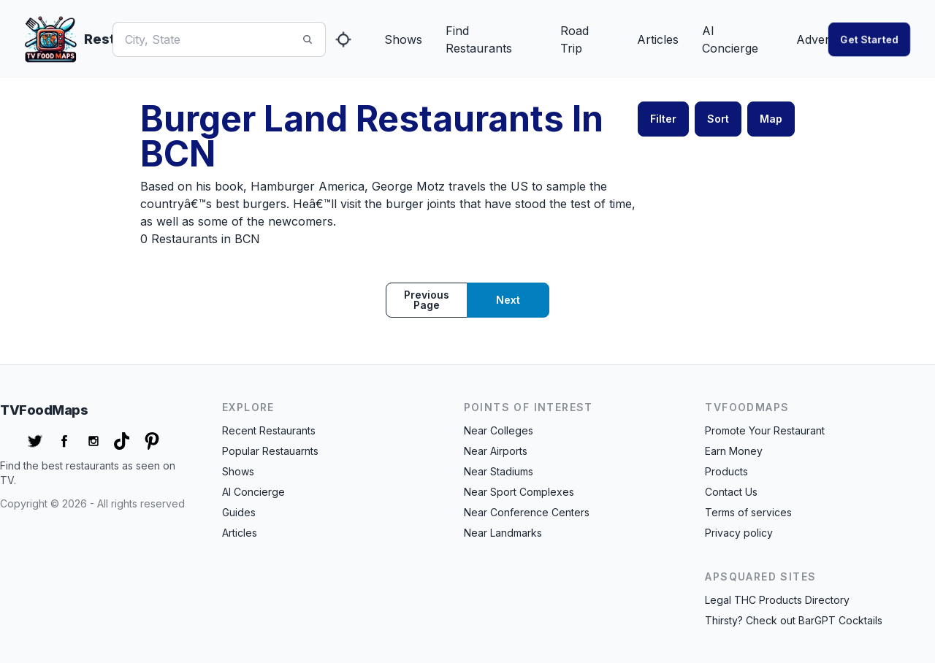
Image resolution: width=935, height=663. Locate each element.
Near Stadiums (498, 471)
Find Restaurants (479, 39)
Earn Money (734, 451)
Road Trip (574, 39)
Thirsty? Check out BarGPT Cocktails (793, 620)
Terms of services (748, 512)
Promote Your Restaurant (765, 430)
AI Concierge (730, 39)
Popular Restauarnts (270, 451)
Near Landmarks (503, 532)
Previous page (426, 299)
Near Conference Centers (526, 512)
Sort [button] (718, 118)
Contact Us (731, 492)
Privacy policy (739, 532)
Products (726, 471)
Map (771, 118)
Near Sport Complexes (519, 492)
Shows (403, 39)
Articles (658, 39)
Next (508, 300)
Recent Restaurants (269, 430)
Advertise (822, 39)
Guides (239, 512)
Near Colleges (498, 430)
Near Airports (495, 451)
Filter (663, 118)
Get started (869, 39)
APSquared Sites (760, 576)
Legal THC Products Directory (777, 600)
